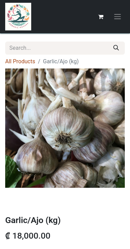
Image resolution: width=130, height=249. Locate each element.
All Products (20, 61)
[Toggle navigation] (117, 16)
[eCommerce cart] (100, 17)
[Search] (116, 48)
